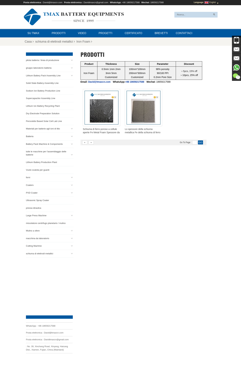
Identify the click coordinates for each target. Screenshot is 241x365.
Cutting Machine (34, 246)
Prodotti (59, 33)
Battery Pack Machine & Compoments (44, 144)
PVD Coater (31, 192)
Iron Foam (84, 41)
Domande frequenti (95, 354)
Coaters (30, 185)
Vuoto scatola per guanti (37, 169)
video (82, 33)
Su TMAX (33, 33)
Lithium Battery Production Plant (41, 162)
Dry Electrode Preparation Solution (42, 113)
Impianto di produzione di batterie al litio (134, 346)
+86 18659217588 (131, 2)
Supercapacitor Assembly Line (40, 98)
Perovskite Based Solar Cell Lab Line (44, 121)
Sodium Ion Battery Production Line (43, 90)
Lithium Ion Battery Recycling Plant (43, 106)
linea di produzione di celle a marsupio (134, 322)
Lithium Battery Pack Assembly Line (43, 75)
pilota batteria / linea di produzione (42, 60)
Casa (29, 41)
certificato (133, 33)
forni (28, 177)
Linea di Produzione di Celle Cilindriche (134, 334)
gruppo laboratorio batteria (39, 67)
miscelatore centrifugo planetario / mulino (46, 223)
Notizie (152, 354)
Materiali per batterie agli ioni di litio (43, 128)
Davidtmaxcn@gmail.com (96, 2)
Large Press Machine (36, 215)
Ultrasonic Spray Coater (37, 200)
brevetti (161, 33)
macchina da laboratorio (37, 238)
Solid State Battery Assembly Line (42, 83)
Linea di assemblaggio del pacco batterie (135, 326)
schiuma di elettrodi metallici (55, 41)
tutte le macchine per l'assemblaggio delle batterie (46, 153)
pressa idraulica (33, 208)
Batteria (29, 136)
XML (66, 354)
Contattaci (184, 33)
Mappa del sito (167, 354)
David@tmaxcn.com (52, 2)
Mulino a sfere (33, 230)
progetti (105, 33)
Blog (124, 354)
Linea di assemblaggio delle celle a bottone (136, 330)
